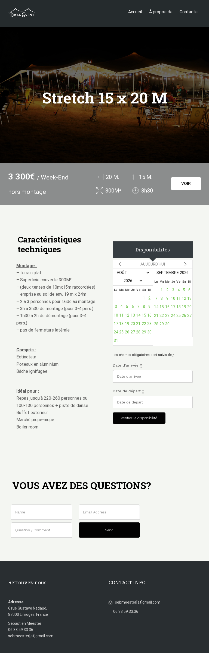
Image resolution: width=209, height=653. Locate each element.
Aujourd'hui (152, 264)
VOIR (186, 183)
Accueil (135, 11)
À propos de (161, 11)
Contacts (189, 11)
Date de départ (128, 391)
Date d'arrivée (127, 365)
